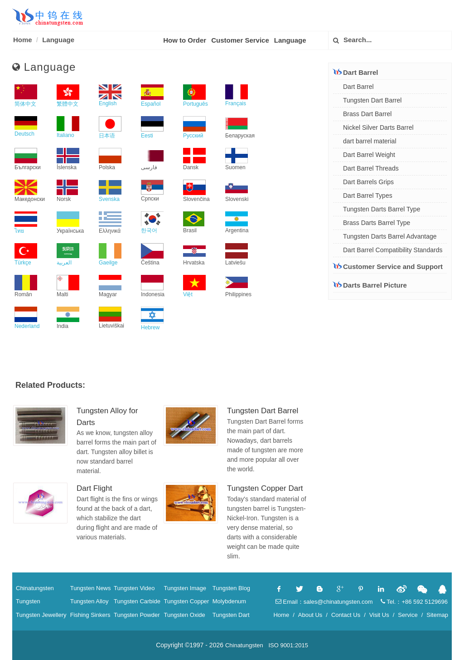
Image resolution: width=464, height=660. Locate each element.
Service (407, 614)
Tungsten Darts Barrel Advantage (390, 236)
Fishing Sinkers (90, 614)
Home (22, 40)
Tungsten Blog (231, 588)
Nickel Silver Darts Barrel (378, 127)
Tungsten (28, 601)
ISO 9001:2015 (288, 645)
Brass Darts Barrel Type (376, 222)
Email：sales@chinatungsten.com (324, 601)
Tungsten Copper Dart (265, 488)
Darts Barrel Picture (370, 285)
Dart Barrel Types (367, 195)
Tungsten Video (134, 588)
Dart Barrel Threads (371, 168)
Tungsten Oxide (184, 614)
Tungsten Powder (137, 614)
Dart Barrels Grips (368, 182)
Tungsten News (90, 588)
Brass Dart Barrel (367, 113)
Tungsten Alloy (89, 601)
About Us (310, 614)
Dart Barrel (355, 72)
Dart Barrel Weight (369, 154)
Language (58, 40)
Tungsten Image (185, 588)
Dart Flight (94, 488)
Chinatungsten (35, 588)
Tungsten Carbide (137, 601)
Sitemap (437, 614)
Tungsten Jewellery (41, 614)
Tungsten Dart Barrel (262, 410)
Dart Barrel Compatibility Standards (392, 250)
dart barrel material (369, 141)
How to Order (184, 40)
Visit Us (379, 614)
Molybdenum (229, 601)
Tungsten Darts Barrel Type (381, 209)
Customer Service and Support (388, 266)
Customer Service (240, 40)
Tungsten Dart (231, 614)
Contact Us (345, 614)
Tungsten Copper (186, 601)
